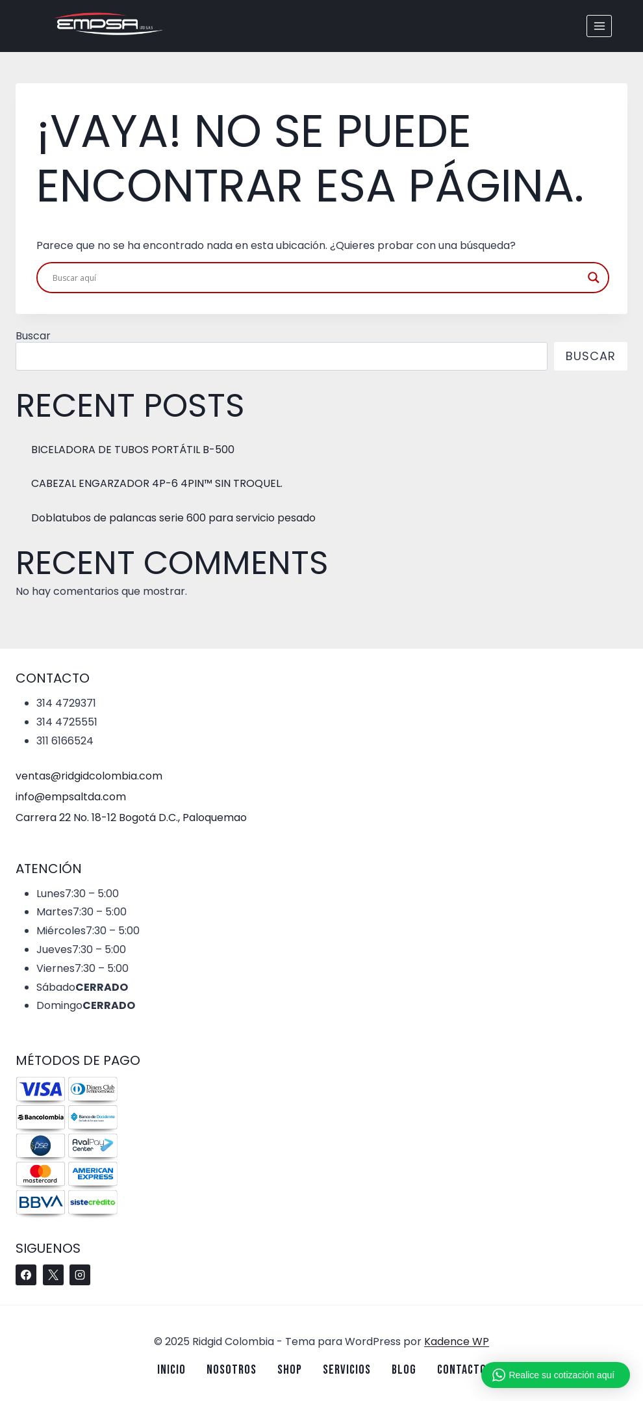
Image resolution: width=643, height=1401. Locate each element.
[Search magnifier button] (594, 277)
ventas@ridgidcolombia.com (89, 775)
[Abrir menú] (599, 25)
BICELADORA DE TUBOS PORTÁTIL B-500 (132, 449)
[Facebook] (26, 1274)
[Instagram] (79, 1274)
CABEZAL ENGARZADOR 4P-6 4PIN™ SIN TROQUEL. (157, 483)
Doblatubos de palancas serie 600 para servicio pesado (173, 517)
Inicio (171, 1370)
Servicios (347, 1370)
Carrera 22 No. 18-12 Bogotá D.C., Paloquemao (131, 817)
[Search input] (317, 277)
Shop (289, 1370)
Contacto (461, 1370)
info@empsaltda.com (71, 796)
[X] (53, 1274)
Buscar (33, 335)
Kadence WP (456, 1341)
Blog (404, 1370)
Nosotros (232, 1370)
